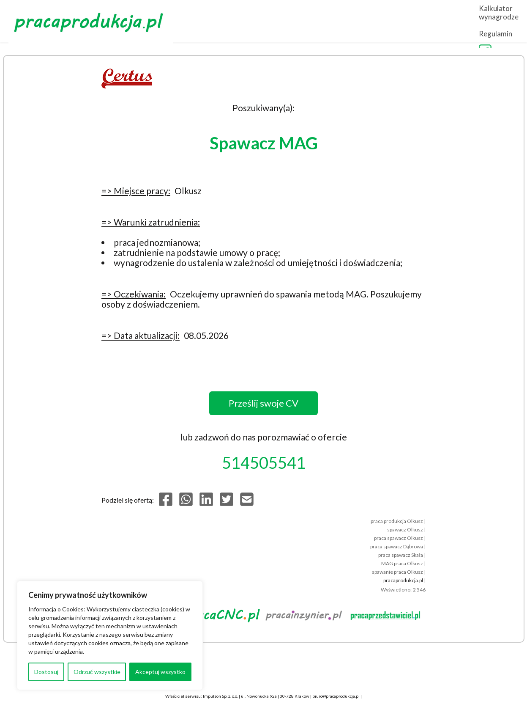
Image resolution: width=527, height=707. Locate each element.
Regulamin (475, 21)
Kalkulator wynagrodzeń (406, 21)
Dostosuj (46, 671)
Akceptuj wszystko (160, 671)
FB (512, 22)
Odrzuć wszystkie (97, 671)
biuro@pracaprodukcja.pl (336, 696)
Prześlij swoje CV (263, 403)
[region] (110, 635)
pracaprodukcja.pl (403, 580)
